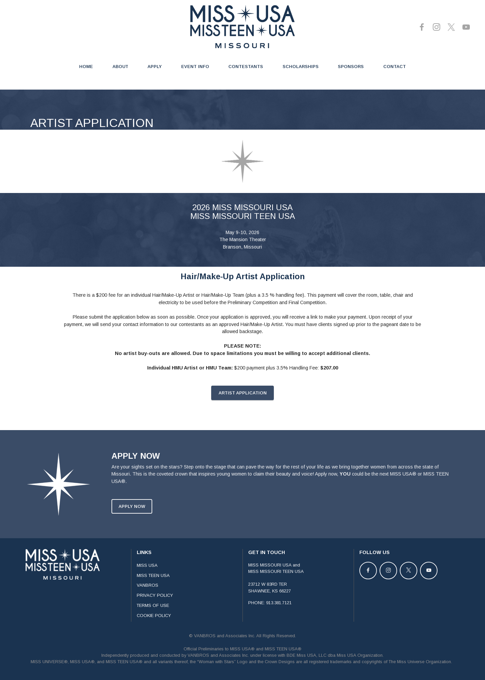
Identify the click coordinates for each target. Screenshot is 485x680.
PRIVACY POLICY (155, 603)
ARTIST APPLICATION (243, 400)
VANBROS (147, 593)
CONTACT (394, 66)
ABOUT (120, 66)
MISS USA (147, 573)
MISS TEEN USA (153, 583)
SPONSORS (351, 66)
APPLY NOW (132, 514)
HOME (86, 66)
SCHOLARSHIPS (301, 66)
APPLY (155, 66)
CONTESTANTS (245, 66)
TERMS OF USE (153, 613)
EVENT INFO (195, 66)
